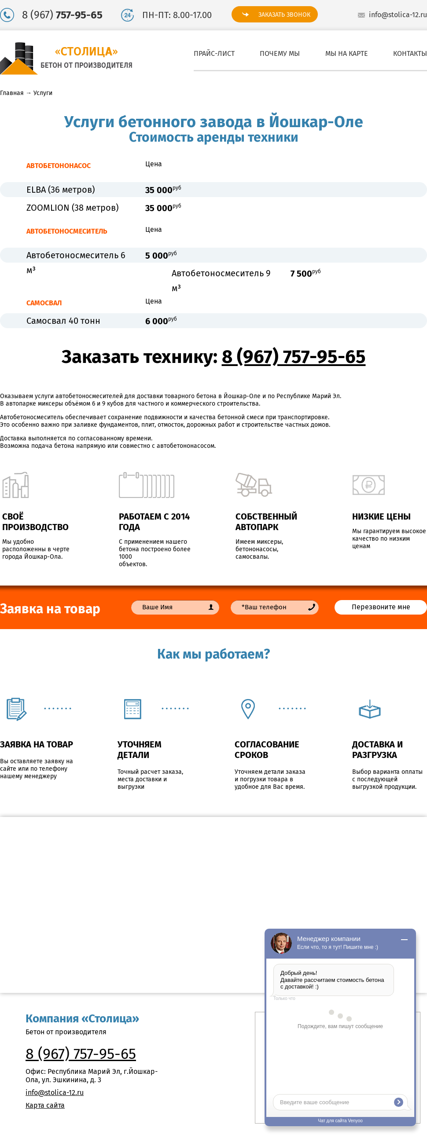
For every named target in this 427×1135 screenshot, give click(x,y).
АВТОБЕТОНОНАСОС (58, 165)
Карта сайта (45, 1105)
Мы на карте (346, 53)
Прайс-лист (214, 53)
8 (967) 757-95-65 (294, 357)
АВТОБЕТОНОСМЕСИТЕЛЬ (66, 231)
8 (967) (62, 15)
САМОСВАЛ (44, 303)
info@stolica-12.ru (398, 15)
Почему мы (280, 53)
